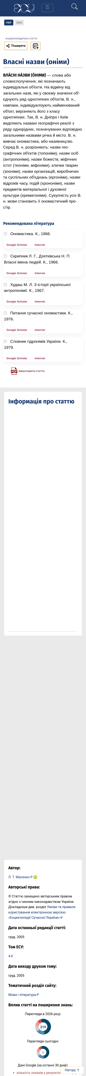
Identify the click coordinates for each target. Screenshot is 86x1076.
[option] (19, 22)
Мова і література (22, 995)
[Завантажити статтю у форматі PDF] (27, 370)
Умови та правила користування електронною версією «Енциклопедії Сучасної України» (41, 912)
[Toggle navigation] (47, 8)
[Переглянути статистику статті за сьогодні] (43, 1052)
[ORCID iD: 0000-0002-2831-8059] (35, 877)
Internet (40, 244)
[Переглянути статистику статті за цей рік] (43, 1026)
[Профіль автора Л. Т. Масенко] (20, 877)
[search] (74, 5)
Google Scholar (16, 244)
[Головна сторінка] (24, 8)
